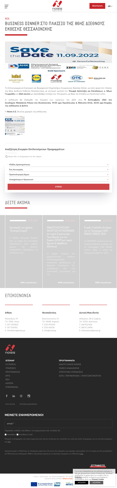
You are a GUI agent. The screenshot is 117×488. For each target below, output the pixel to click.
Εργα (8, 376)
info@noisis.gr (50, 330)
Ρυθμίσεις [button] (78, 477)
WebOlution (67, 480)
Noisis (57, 6)
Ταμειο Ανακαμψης (69, 369)
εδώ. (81, 455)
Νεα (7, 18)
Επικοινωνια (12, 388)
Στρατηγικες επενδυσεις (71, 373)
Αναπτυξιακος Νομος (70, 365)
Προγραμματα (13, 373)
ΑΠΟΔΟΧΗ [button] (81, 483)
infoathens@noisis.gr (16, 330)
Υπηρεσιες (11, 369)
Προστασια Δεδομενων (28, 405)
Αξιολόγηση (97, 5)
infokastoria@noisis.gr (90, 330)
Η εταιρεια (11, 365)
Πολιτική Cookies (98, 479)
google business (29, 397)
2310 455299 (49, 324)
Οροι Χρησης (10, 405)
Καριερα (9, 384)
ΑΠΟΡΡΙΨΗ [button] (96, 483)
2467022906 (86, 324)
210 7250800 (12, 324)
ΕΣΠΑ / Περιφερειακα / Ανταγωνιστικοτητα (80, 376)
